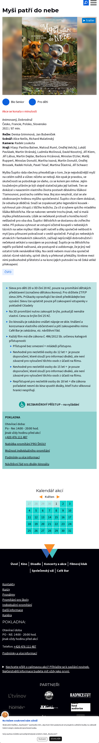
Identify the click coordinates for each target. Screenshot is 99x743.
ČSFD (8, 272)
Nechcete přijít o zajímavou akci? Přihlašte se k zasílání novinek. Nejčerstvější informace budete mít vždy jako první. (45, 669)
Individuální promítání (17, 605)
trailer (90, 20)
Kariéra (7, 615)
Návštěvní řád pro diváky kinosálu (27, 464)
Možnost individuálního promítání (27, 450)
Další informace (12, 610)
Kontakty (8, 584)
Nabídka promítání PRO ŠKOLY (25, 444)
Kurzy (6, 589)
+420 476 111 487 (16, 437)
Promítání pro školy (15, 600)
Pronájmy (8, 594)
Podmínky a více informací (22, 457)
